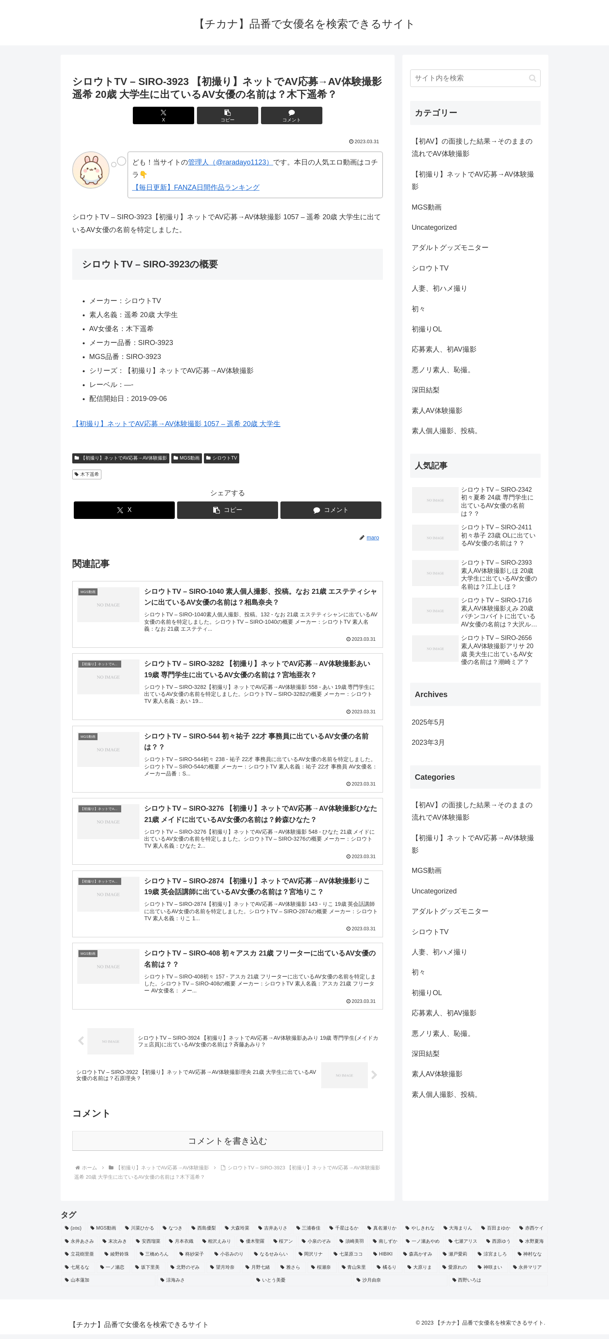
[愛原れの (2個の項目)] (456, 1272)
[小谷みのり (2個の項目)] (230, 1259)
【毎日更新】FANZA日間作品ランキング (195, 187)
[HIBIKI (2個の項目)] (384, 1259)
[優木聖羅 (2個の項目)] (252, 1246)
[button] (227, 115)
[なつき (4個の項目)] (172, 1233)
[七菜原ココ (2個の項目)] (349, 1259)
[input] (475, 78)
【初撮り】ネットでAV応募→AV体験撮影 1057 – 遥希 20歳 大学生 (176, 424)
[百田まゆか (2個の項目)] (496, 1233)
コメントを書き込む (228, 1146)
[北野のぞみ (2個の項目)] (186, 1272)
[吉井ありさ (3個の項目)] (273, 1233)
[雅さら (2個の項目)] (291, 1272)
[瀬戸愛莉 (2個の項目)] (456, 1259)
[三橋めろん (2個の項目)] (155, 1259)
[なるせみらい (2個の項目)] (272, 1259)
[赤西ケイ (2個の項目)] (532, 1233)
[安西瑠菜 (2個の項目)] (148, 1246)
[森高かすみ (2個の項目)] (419, 1259)
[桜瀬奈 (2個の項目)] (322, 1272)
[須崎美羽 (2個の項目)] (351, 1246)
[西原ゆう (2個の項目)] (498, 1246)
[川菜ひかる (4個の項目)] (140, 1233)
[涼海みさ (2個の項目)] (204, 1285)
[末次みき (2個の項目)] (114, 1246)
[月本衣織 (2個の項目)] (181, 1246)
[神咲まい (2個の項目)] (491, 1272)
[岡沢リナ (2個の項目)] (312, 1259)
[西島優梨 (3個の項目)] (204, 1233)
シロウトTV (221, 458)
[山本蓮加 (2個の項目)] (108, 1285)
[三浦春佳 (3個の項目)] (309, 1233)
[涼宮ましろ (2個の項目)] (493, 1259)
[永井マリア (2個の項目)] (529, 1272)
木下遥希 (87, 474)
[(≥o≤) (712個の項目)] (73, 1233)
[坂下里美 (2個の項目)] (148, 1272)
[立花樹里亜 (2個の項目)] (80, 1259)
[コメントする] (279, 115)
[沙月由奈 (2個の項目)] (400, 1285)
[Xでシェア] (175, 115)
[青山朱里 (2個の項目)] (355, 1272)
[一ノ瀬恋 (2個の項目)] (113, 1272)
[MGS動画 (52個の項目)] (103, 1233)
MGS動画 (187, 458)
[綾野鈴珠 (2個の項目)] (117, 1259)
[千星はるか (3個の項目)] (344, 1233)
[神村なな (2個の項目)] (531, 1259)
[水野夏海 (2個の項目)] (531, 1246)
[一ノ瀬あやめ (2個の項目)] (422, 1246)
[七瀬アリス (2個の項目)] (463, 1246)
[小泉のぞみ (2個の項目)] (316, 1246)
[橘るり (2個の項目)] (387, 1272)
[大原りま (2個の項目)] (421, 1272)
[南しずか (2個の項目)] (385, 1246)
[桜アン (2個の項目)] (283, 1246)
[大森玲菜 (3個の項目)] (237, 1233)
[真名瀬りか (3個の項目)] (382, 1233)
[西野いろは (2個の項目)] (498, 1285)
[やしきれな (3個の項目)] (420, 1233)
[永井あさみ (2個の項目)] (79, 1246)
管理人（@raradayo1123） (230, 162)
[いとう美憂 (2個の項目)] (302, 1285)
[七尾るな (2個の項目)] (78, 1272)
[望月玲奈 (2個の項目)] (223, 1272)
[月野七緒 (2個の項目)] (259, 1272)
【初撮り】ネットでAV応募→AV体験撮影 (121, 458)
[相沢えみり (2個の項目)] (217, 1246)
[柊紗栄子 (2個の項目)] (192, 1259)
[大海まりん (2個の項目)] (458, 1233)
